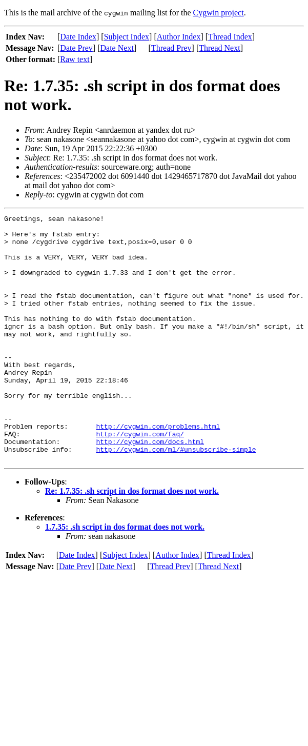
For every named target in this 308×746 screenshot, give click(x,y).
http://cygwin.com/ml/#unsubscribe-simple (176, 496)
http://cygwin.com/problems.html (158, 469)
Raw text (74, 59)
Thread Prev (171, 48)
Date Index (78, 36)
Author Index (179, 36)
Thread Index (230, 36)
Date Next (117, 48)
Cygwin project (218, 12)
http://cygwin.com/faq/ (140, 478)
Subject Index (126, 36)
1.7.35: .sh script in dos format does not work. (124, 576)
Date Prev (76, 48)
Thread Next (219, 48)
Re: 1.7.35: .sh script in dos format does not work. (132, 540)
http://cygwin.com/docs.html (150, 487)
